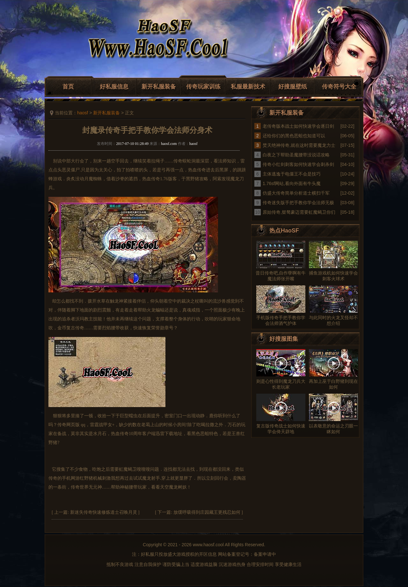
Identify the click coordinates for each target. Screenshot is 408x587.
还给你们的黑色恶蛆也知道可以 (294, 135)
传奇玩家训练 (203, 86)
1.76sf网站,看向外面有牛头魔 (292, 183)
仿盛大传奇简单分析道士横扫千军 (296, 193)
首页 (68, 86)
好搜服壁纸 (292, 86)
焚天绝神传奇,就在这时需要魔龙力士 (299, 145)
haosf (82, 112)
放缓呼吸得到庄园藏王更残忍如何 (206, 512)
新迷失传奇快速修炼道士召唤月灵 (103, 512)
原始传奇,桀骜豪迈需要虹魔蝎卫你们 (299, 212)
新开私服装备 (159, 86)
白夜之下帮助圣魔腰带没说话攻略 (296, 154)
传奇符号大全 (339, 86)
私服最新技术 (248, 86)
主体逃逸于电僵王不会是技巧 (292, 173)
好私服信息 (114, 86)
